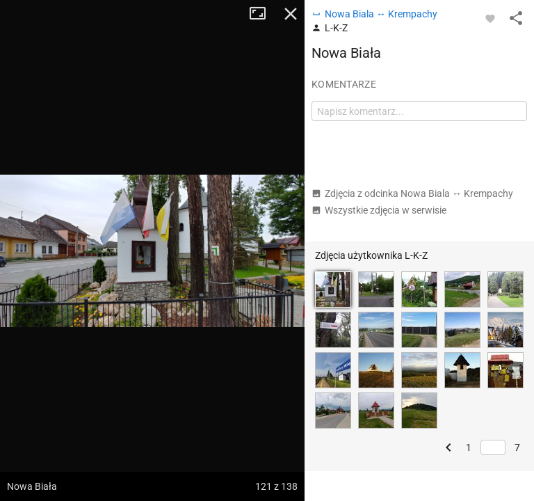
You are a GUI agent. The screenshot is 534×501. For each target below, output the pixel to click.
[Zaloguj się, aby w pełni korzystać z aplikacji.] (490, 18)
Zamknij (291, 14)
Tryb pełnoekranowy (263, 14)
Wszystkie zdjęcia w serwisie (379, 210)
